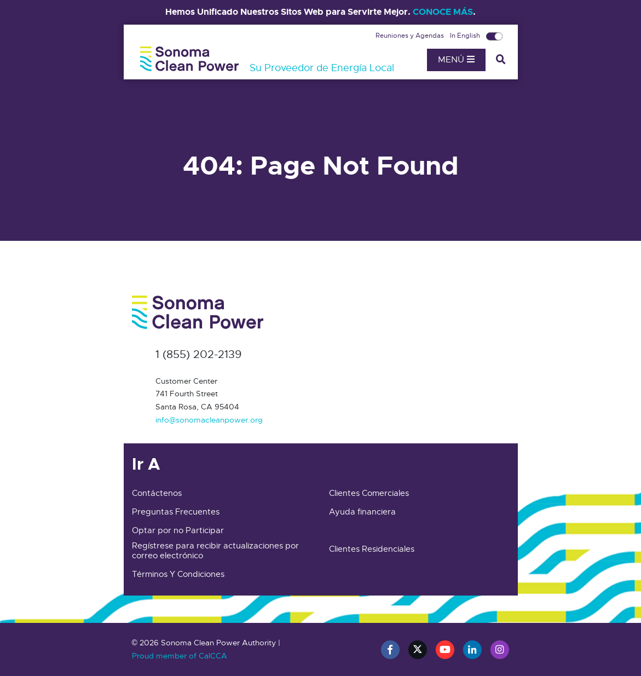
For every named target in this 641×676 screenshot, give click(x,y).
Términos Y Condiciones (178, 574)
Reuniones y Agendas (411, 35)
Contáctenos (157, 493)
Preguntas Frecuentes (176, 512)
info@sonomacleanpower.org (209, 420)
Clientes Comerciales (369, 493)
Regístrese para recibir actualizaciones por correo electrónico (215, 551)
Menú (456, 59)
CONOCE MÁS (443, 12)
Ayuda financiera (362, 512)
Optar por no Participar (178, 530)
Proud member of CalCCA (179, 656)
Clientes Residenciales (371, 549)
